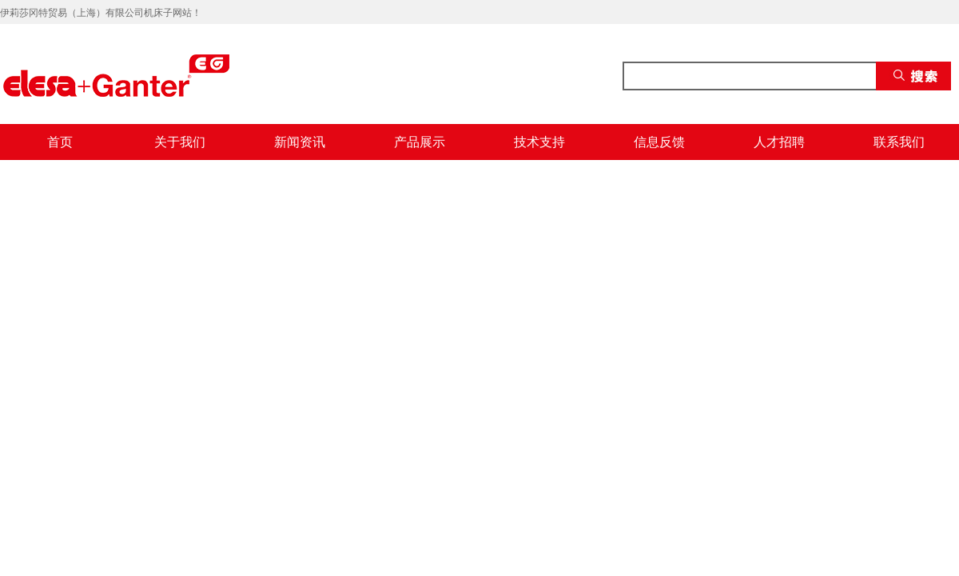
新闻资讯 (299, 142)
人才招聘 (779, 142)
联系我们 (899, 142)
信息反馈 (659, 142)
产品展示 (419, 142)
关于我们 (179, 142)
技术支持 (539, 142)
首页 (60, 142)
